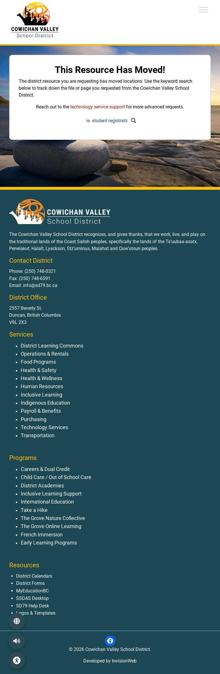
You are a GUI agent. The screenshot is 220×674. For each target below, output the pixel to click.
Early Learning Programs (49, 543)
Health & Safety (39, 370)
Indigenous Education (45, 403)
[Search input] (106, 120)
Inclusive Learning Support (51, 494)
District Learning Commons (52, 346)
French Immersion (42, 535)
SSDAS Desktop (32, 598)
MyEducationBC (32, 591)
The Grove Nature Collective (53, 518)
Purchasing (33, 419)
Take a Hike (34, 510)
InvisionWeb (124, 661)
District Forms (30, 583)
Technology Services (44, 427)
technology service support (97, 107)
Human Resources (42, 386)
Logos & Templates (35, 613)
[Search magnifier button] (133, 120)
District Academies (42, 486)
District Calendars (34, 576)
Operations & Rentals (45, 354)
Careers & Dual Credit (45, 469)
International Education (47, 502)
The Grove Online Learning (51, 526)
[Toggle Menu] (203, 9)
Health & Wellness (41, 378)
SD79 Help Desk (32, 606)
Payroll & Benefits (41, 411)
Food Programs (38, 362)
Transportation (37, 435)
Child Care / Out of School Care (56, 477)
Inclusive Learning (41, 395)
